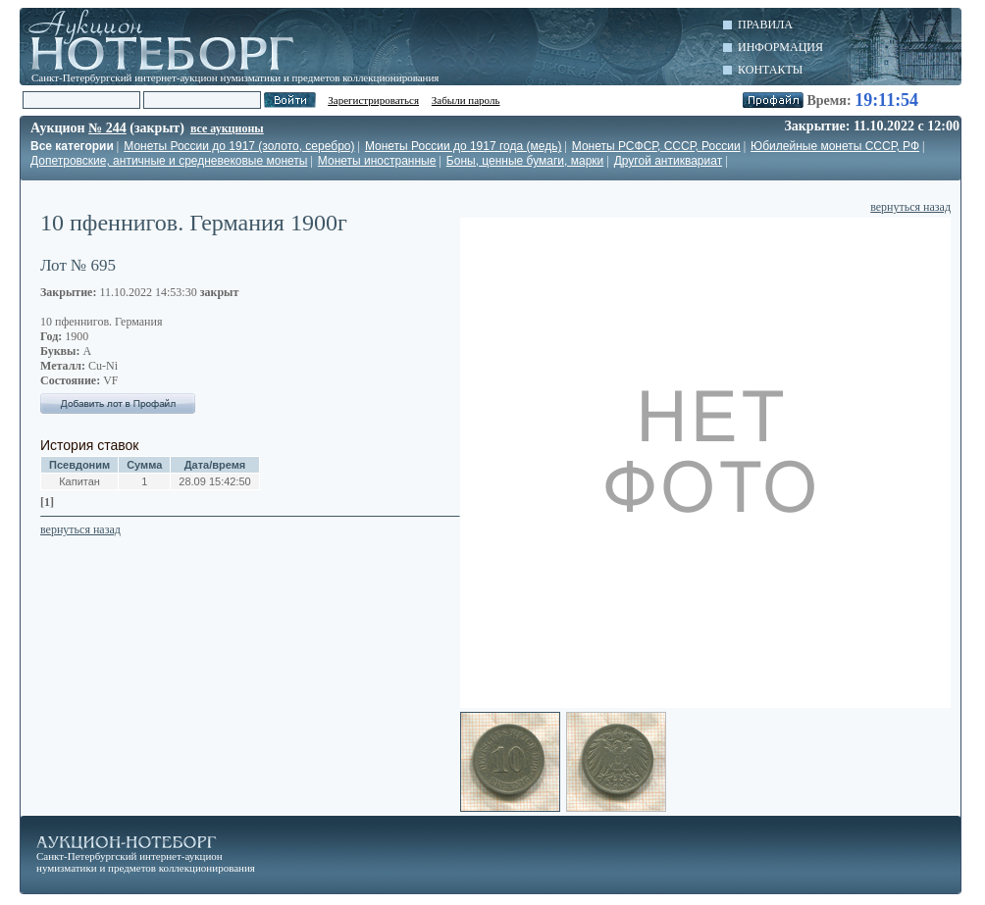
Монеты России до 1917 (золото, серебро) (239, 146)
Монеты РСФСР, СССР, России (656, 146)
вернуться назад (910, 207)
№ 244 (107, 128)
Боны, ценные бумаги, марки (524, 161)
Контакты (770, 69)
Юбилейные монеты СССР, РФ (835, 146)
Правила (765, 24)
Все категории (72, 146)
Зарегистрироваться (373, 100)
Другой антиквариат (668, 161)
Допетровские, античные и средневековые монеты (168, 161)
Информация (780, 47)
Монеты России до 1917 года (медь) (463, 146)
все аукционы (227, 128)
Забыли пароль (466, 100)
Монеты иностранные (377, 161)
